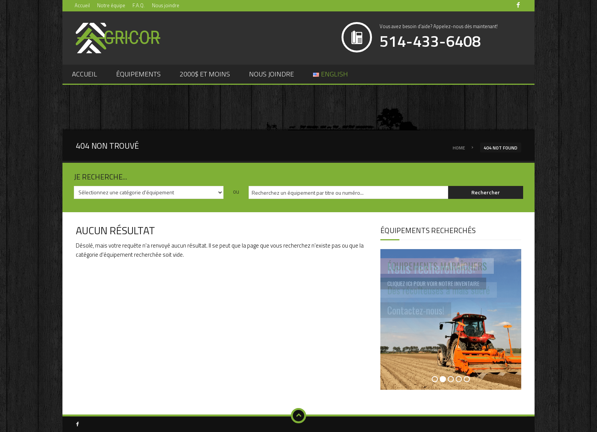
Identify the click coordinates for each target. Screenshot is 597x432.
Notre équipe (111, 5)
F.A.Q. (138, 5)
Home (459, 147)
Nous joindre (165, 5)
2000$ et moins (205, 74)
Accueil (82, 5)
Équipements (138, 74)
